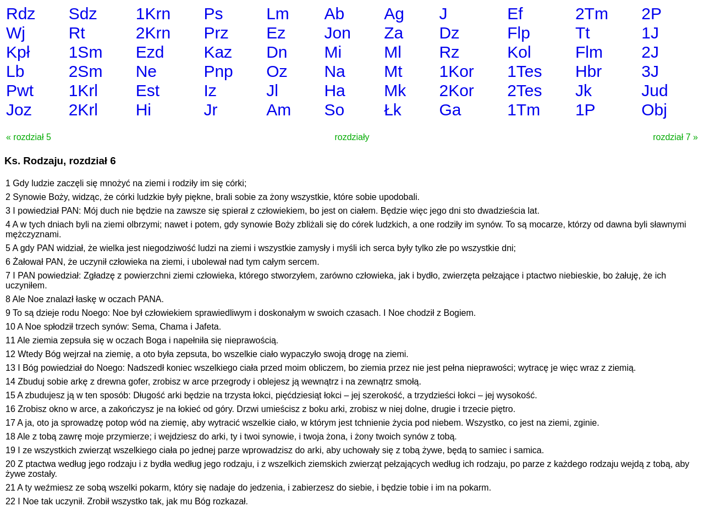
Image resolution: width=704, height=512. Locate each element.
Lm (277, 13)
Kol (519, 52)
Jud (654, 90)
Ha (334, 90)
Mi (333, 52)
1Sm (86, 52)
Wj (15, 33)
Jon (337, 33)
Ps (213, 13)
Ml (393, 52)
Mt (393, 71)
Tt (582, 33)
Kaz (218, 52)
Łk (393, 110)
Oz (276, 71)
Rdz (20, 13)
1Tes (524, 71)
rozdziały (351, 137)
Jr (210, 110)
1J (650, 33)
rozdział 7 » (675, 137)
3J (650, 71)
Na (334, 71)
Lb (15, 71)
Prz (216, 33)
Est (148, 90)
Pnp (218, 71)
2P (651, 13)
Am (278, 110)
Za (393, 33)
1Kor (456, 71)
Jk (583, 90)
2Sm (86, 71)
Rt (77, 33)
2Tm (591, 13)
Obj (654, 110)
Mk (395, 90)
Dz (449, 33)
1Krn (153, 13)
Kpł (18, 52)
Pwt (20, 90)
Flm (589, 52)
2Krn (153, 33)
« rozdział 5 (28, 137)
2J (650, 52)
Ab (334, 13)
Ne (146, 71)
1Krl (83, 90)
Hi (143, 110)
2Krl (83, 110)
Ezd (150, 52)
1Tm (523, 110)
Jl (272, 90)
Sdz (83, 13)
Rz (449, 52)
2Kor (456, 90)
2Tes (524, 90)
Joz (19, 110)
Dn (276, 52)
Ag (394, 13)
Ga (450, 110)
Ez (275, 33)
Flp (518, 33)
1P (585, 110)
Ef (514, 13)
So (334, 110)
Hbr (588, 71)
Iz (210, 90)
